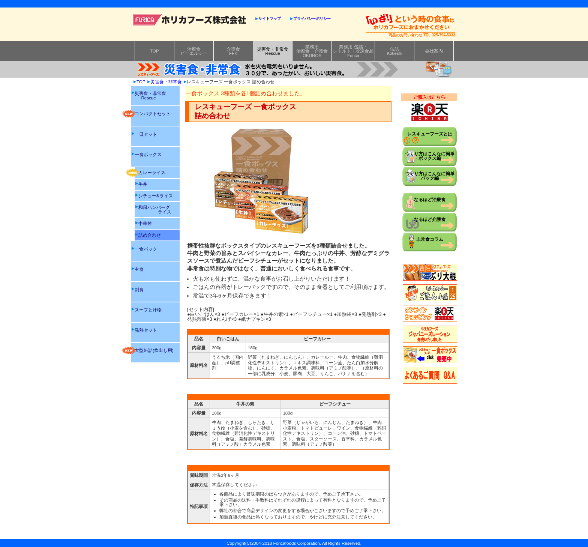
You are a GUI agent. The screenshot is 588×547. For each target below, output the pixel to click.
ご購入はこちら (429, 107)
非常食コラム (429, 239)
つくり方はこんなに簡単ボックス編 (429, 156)
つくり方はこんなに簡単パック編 (429, 175)
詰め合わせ (149, 235)
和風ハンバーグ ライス (154, 209)
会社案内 (434, 50)
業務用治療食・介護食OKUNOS (312, 51)
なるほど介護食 (430, 219)
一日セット (146, 134)
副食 (139, 289)
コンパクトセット (151, 113)
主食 (139, 269)
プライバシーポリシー (312, 19)
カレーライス (150, 172)
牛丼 (142, 184)
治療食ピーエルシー (193, 51)
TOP (154, 50)
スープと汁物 (148, 309)
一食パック (146, 248)
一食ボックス (148, 154)
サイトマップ (269, 19)
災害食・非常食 (166, 81)
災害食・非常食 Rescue (150, 95)
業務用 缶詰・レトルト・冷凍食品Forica (353, 51)
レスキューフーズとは (429, 133)
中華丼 (145, 223)
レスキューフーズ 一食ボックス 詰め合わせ (230, 81)
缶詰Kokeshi (394, 51)
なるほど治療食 (430, 199)
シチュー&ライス (155, 195)
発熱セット (146, 330)
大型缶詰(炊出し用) (152, 350)
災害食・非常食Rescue (272, 51)
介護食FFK (233, 51)
